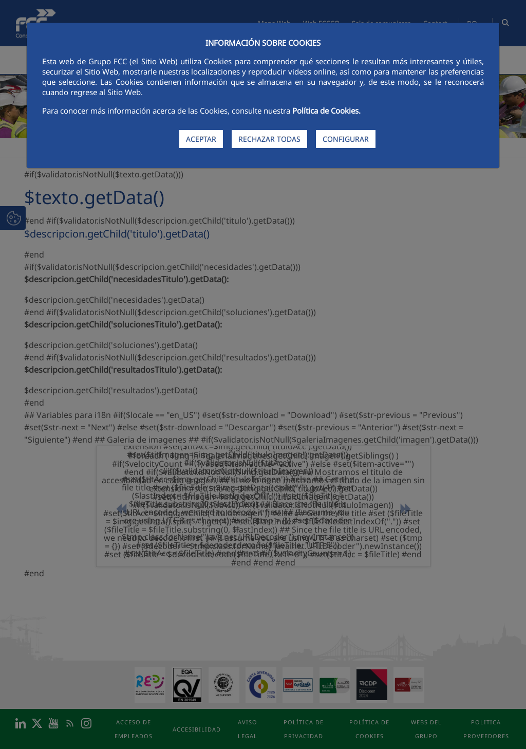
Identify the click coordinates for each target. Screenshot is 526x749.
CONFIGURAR (346, 139)
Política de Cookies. (326, 110)
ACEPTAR (201, 139)
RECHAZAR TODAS (269, 139)
